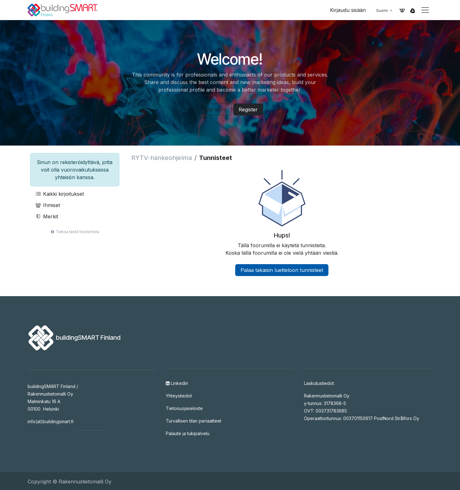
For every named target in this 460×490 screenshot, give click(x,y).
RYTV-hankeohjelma (161, 158)
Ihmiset (47, 205)
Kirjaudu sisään (348, 10)
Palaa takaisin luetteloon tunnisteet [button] (282, 270)
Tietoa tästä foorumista (74, 231)
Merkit (46, 216)
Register (248, 109)
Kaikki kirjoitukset (59, 194)
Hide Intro (214, 109)
